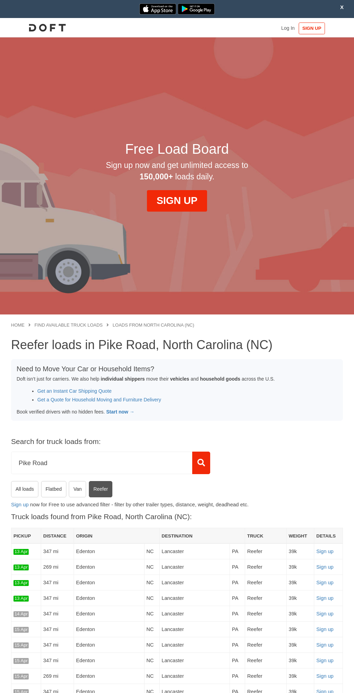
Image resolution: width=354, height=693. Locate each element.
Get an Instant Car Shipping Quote (74, 391)
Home (18, 325)
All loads (25, 489)
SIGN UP (321, 28)
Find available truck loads (69, 325)
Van (77, 489)
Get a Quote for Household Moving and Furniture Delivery (99, 399)
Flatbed (54, 489)
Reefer (100, 489)
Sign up (20, 504)
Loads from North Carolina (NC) (153, 325)
